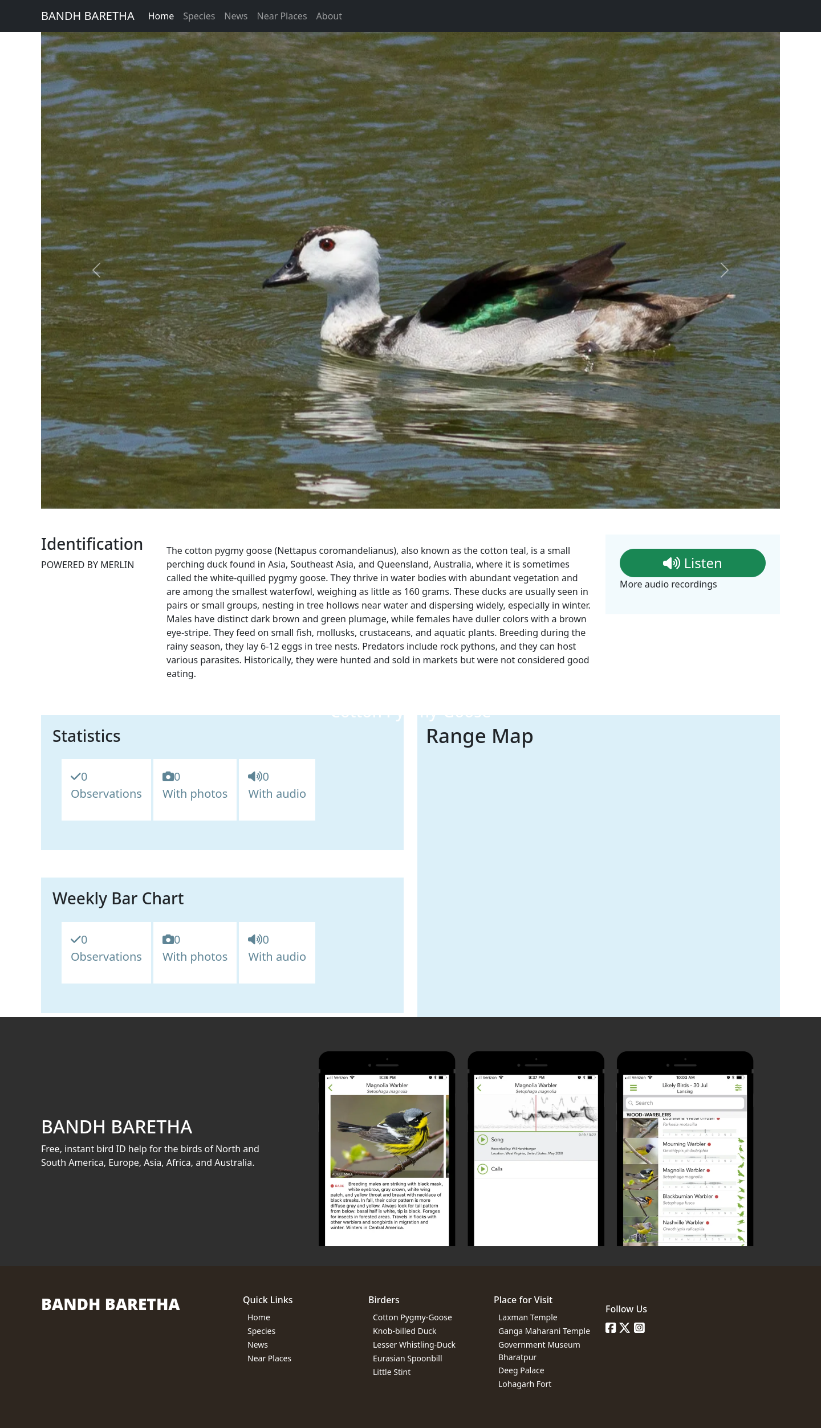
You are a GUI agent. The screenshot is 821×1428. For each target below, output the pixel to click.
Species (199, 16)
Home (161, 16)
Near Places (282, 16)
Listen (692, 562)
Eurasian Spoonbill (407, 1358)
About (329, 16)
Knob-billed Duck (405, 1330)
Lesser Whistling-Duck (414, 1344)
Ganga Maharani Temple (544, 1330)
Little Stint (391, 1371)
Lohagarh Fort (524, 1383)
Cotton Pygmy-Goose (412, 1317)
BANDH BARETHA (88, 15)
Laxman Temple (528, 1317)
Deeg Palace (521, 1370)
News (235, 16)
